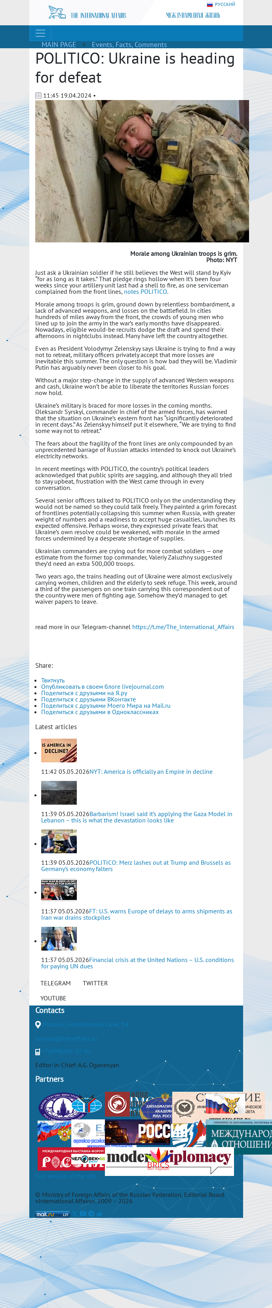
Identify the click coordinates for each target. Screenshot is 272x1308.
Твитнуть (53, 680)
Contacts (49, 1010)
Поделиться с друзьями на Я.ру (84, 693)
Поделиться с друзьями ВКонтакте (88, 699)
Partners (49, 1079)
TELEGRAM (55, 983)
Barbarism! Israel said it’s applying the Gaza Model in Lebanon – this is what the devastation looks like (136, 817)
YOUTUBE (53, 998)
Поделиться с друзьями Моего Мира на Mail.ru (106, 705)
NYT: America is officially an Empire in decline (151, 771)
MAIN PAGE (59, 44)
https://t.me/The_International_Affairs (183, 627)
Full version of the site (65, 1176)
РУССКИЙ (221, 4)
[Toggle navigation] (40, 33)
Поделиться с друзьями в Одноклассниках (100, 712)
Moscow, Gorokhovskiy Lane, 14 (85, 1024)
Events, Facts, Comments (129, 44)
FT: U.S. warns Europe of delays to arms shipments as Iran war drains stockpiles (136, 914)
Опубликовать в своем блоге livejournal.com (102, 686)
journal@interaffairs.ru (66, 1038)
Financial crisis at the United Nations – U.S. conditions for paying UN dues (137, 963)
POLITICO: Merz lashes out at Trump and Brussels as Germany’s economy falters (136, 865)
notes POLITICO (145, 291)
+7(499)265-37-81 (66, 1051)
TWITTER (95, 983)
